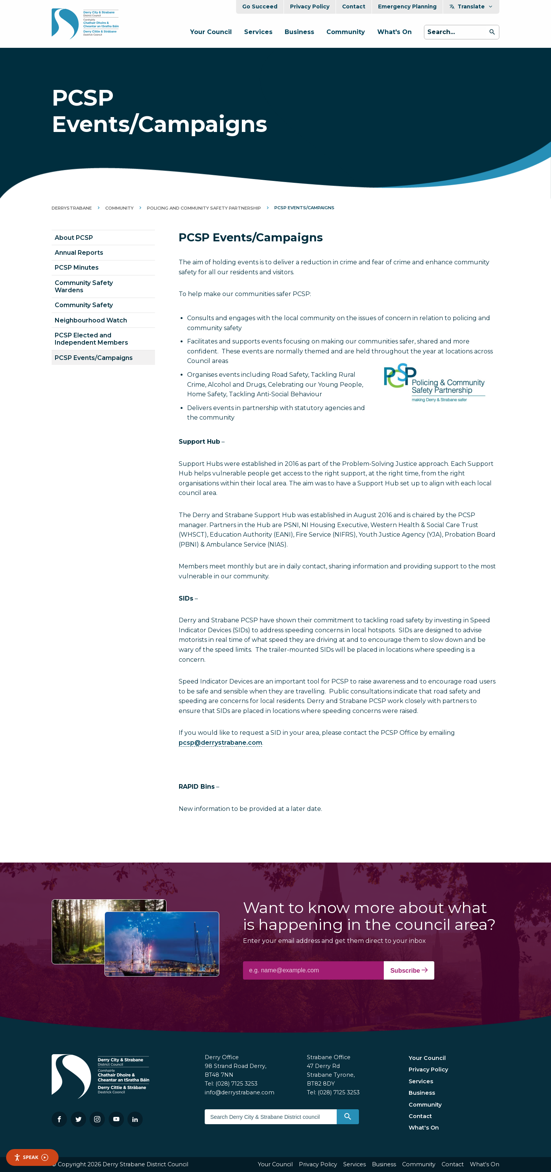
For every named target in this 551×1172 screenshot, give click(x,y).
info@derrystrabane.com (239, 1092)
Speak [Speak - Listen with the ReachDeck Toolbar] (31, 1157)
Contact (353, 6)
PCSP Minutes (77, 267)
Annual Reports (79, 252)
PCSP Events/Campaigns (94, 357)
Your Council (211, 32)
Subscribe (409, 970)
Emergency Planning (407, 6)
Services (258, 32)
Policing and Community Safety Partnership (204, 208)
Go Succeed (259, 6)
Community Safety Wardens (84, 286)
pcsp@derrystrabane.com (220, 742)
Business (299, 32)
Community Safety (84, 305)
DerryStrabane (72, 208)
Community (345, 32)
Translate (471, 6)
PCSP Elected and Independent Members (91, 339)
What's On (394, 32)
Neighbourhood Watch (91, 320)
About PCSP (74, 237)
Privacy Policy (309, 6)
